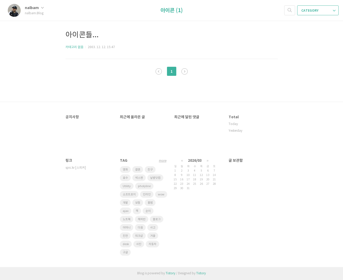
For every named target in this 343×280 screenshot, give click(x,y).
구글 (125, 252)
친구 (150, 169)
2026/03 (195, 160)
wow (161, 194)
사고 (152, 227)
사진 (138, 244)
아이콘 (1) (171, 11)
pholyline (144, 186)
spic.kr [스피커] (75, 168)
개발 (125, 202)
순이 (148, 211)
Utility (127, 186)
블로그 (156, 219)
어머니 (126, 227)
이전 (159, 71)
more (162, 161)
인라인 (147, 194)
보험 (137, 202)
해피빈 (141, 219)
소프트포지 (129, 194)
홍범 (150, 202)
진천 (125, 236)
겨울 (152, 236)
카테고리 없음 (74, 47)
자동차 (152, 244)
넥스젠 (139, 178)
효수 (125, 178)
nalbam (34, 8)
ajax (125, 211)
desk (126, 244)
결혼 (137, 169)
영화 (125, 169)
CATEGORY (318, 10)
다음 (184, 71)
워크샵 (139, 236)
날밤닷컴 (155, 178)
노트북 (126, 219)
